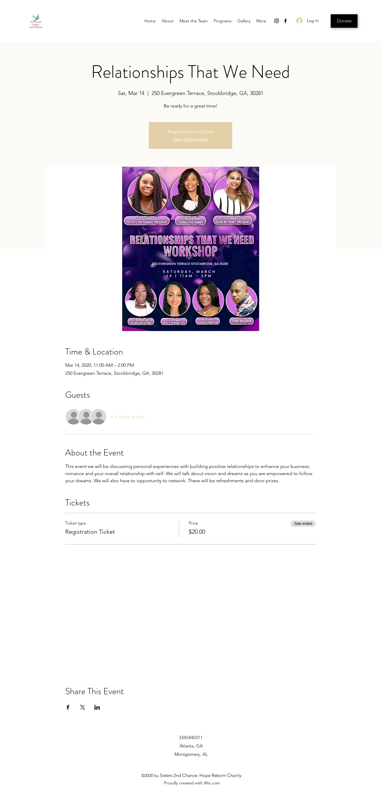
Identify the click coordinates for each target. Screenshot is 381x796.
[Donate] (344, 21)
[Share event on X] (82, 707)
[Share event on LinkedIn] (97, 707)
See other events (190, 139)
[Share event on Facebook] (68, 707)
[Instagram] (276, 21)
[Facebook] (285, 21)
